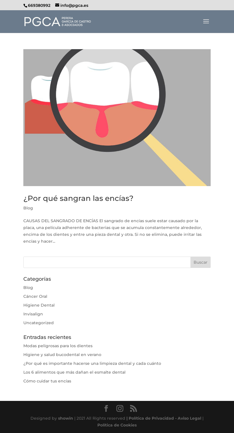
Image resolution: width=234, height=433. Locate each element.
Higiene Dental (39, 305)
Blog (28, 208)
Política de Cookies (117, 425)
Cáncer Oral (35, 296)
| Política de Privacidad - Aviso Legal (163, 418)
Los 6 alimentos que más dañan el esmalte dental (74, 372)
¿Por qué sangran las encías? (78, 198)
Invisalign (33, 314)
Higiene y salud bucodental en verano (62, 354)
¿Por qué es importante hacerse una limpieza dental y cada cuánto (92, 363)
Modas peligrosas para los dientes (58, 345)
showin (65, 418)
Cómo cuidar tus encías (47, 381)
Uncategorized (38, 322)
